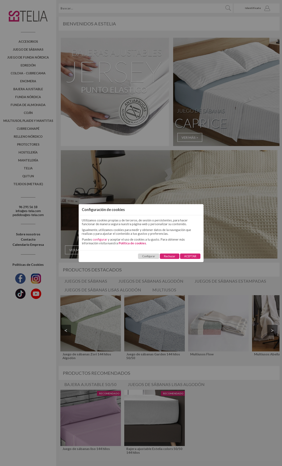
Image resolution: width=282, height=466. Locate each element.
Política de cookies (132, 243)
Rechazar (169, 256)
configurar (100, 239)
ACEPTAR (190, 256)
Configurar (148, 256)
